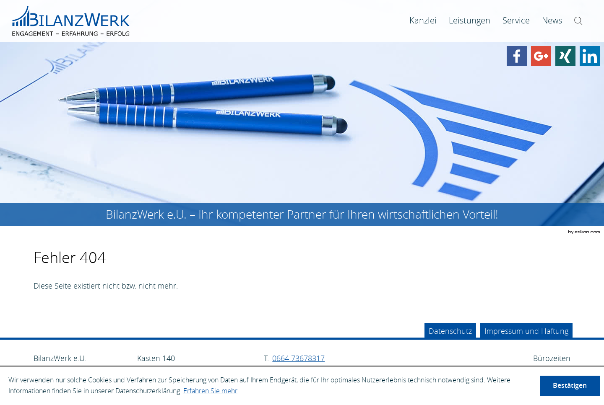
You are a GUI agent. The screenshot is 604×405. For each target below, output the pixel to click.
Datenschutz (450, 331)
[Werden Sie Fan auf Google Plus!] (541, 56)
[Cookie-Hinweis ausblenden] (570, 386)
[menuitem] (423, 21)
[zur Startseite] (71, 21)
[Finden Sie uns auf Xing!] (565, 56)
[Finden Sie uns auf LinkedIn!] (590, 56)
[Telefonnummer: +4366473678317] (298, 358)
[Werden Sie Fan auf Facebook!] (517, 56)
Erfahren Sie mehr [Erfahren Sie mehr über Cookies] (210, 390)
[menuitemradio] (469, 21)
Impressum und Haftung (526, 331)
